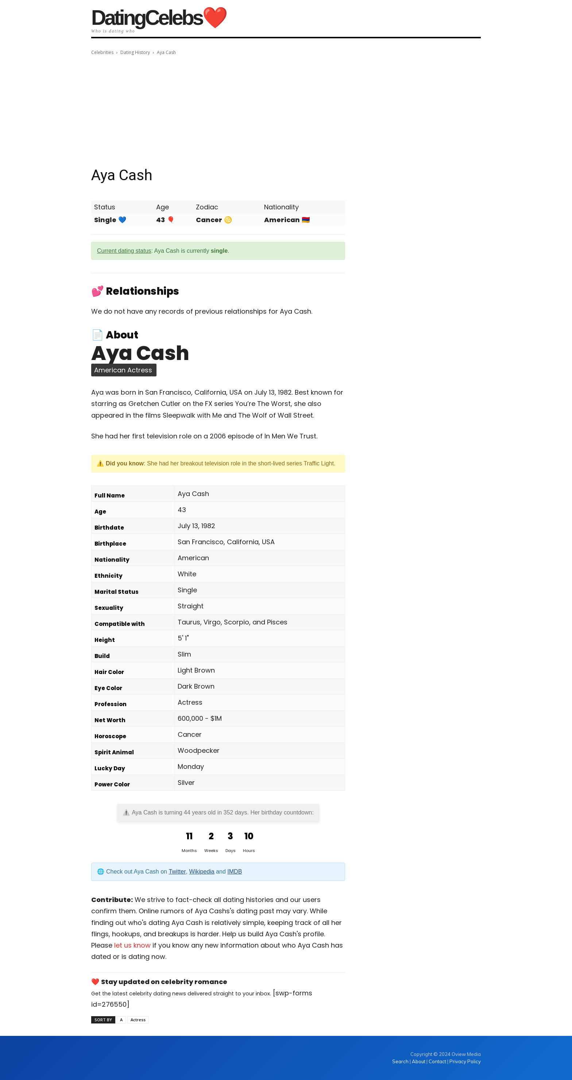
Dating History (135, 52)
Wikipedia (201, 871)
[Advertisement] (286, 111)
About (418, 1061)
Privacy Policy (465, 1061)
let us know (132, 945)
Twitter (177, 871)
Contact (437, 1061)
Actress (138, 1019)
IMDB (234, 871)
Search (401, 1061)
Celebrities (102, 52)
